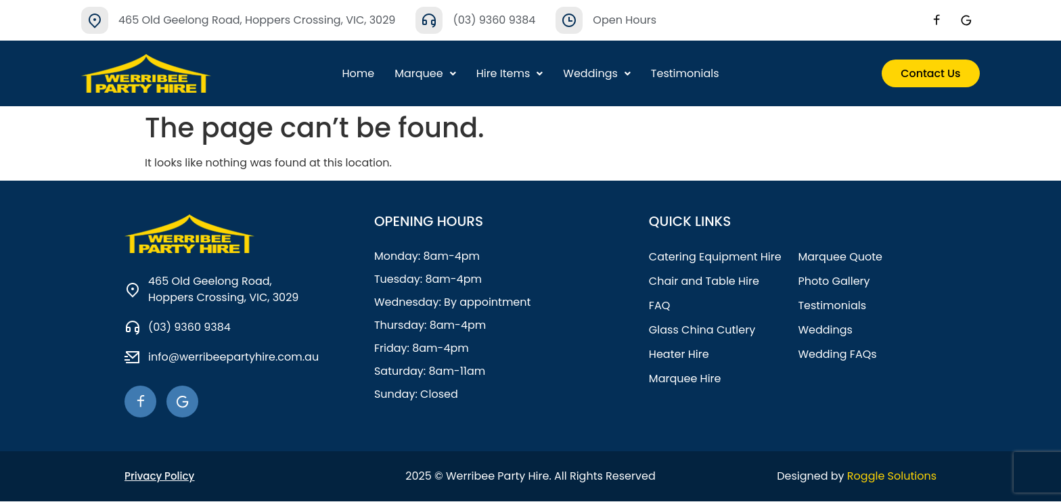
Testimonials (685, 73)
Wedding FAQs (837, 354)
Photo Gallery (834, 281)
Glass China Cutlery (702, 330)
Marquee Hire (685, 378)
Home (358, 73)
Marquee (424, 73)
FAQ (659, 305)
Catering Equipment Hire (715, 257)
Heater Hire (679, 354)
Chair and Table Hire (704, 281)
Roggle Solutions (891, 476)
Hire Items (509, 73)
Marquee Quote (840, 257)
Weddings (597, 73)
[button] (425, 73)
